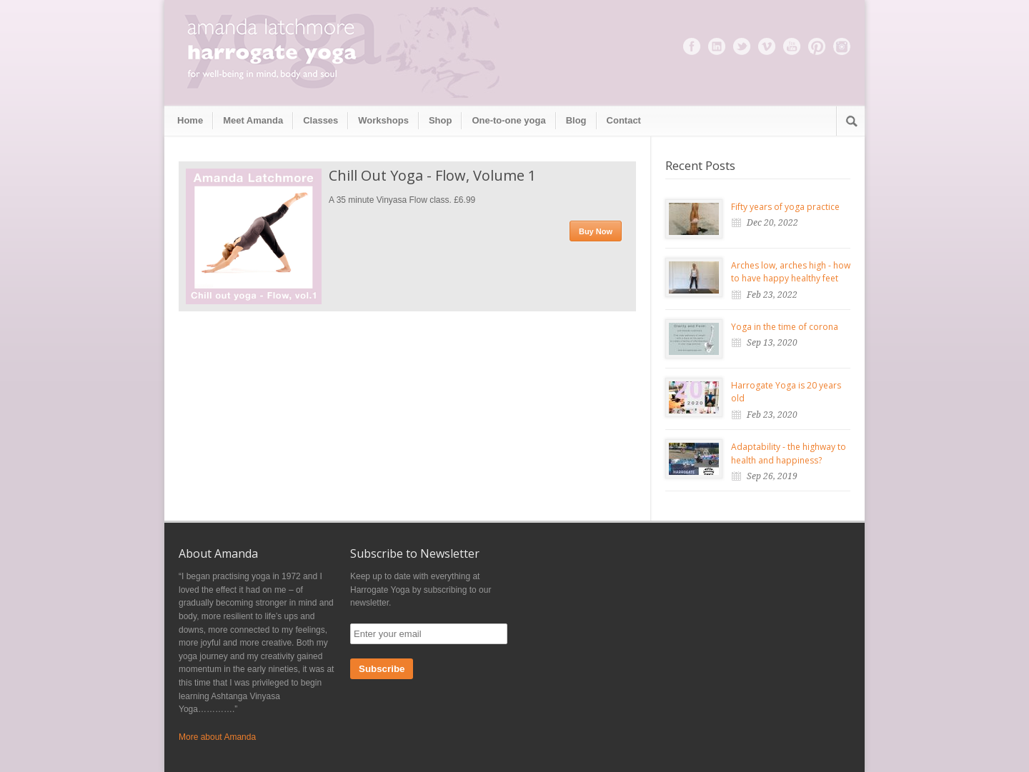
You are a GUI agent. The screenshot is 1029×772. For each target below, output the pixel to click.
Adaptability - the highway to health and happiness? (788, 453)
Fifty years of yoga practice (785, 207)
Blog (576, 120)
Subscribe (381, 668)
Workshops (383, 120)
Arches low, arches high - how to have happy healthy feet (790, 272)
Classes (320, 120)
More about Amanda (217, 737)
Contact (624, 120)
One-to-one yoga (508, 120)
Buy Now (595, 231)
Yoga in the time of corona (784, 327)
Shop (440, 120)
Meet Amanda (253, 120)
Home (190, 120)
